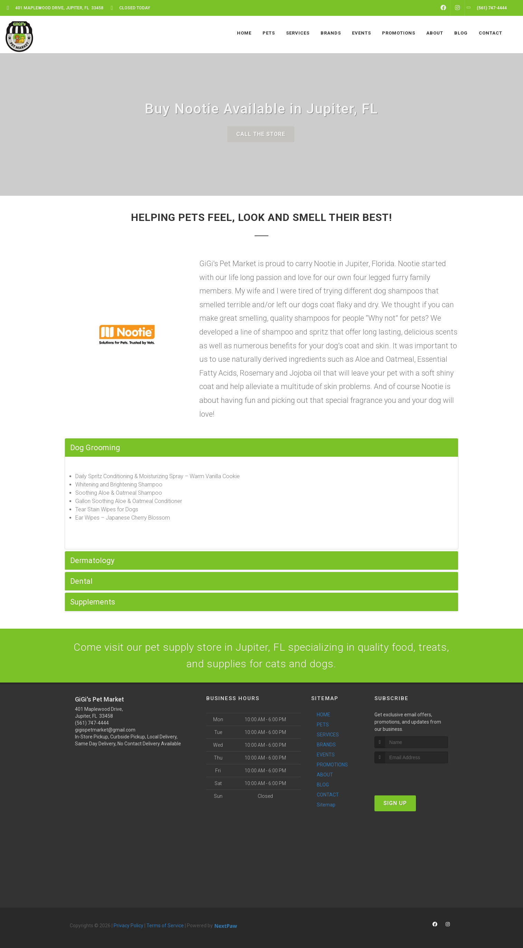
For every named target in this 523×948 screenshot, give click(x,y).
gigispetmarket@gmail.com (105, 730)
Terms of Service (165, 925)
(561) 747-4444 (92, 723)
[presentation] (411, 776)
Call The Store (260, 134)
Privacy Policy (128, 925)
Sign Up (395, 803)
